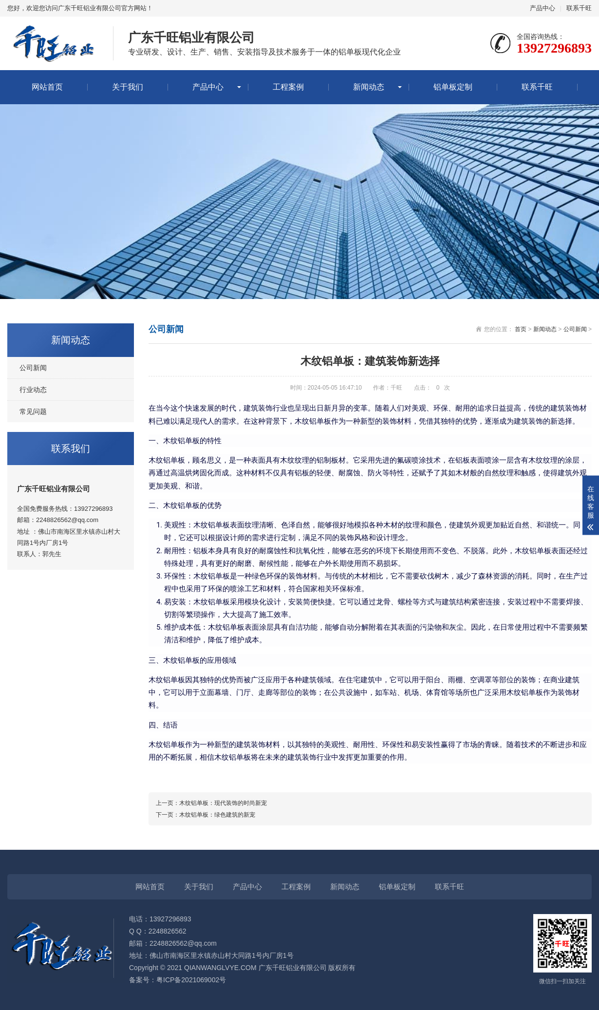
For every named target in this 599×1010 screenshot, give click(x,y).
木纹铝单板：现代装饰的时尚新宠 (223, 803)
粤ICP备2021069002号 (191, 980)
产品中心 (542, 8)
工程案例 (288, 87)
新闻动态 (368, 87)
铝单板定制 (452, 87)
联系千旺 (579, 8)
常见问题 (33, 411)
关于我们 (127, 87)
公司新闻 (33, 368)
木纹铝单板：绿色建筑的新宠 (217, 814)
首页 (520, 329)
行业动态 (33, 389)
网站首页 (47, 87)
